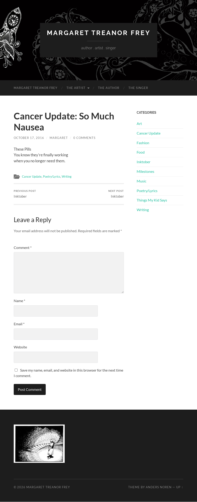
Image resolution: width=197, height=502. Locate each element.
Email (19, 324)
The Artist (76, 88)
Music (141, 181)
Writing (70, 176)
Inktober (25, 194)
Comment (23, 247)
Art (139, 123)
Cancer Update (32, 176)
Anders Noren (159, 487)
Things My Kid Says (152, 200)
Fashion (143, 143)
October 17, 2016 (29, 138)
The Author (108, 88)
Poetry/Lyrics (54, 176)
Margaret (59, 138)
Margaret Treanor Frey (98, 33)
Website (20, 347)
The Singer (138, 88)
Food (141, 152)
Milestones (145, 171)
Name (19, 300)
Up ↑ (179, 487)
